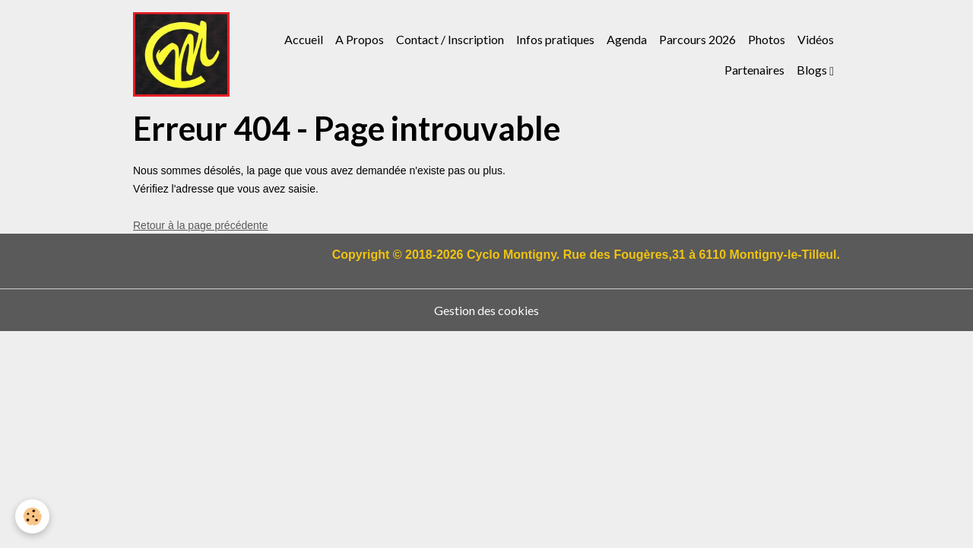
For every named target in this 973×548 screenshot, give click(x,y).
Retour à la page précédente (200, 225)
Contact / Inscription (450, 39)
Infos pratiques (555, 39)
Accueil (303, 39)
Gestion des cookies (486, 310)
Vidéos (815, 39)
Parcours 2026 (697, 39)
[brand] (181, 54)
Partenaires (754, 69)
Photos (766, 39)
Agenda (627, 39)
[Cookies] (32, 516)
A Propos (359, 39)
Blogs (813, 69)
